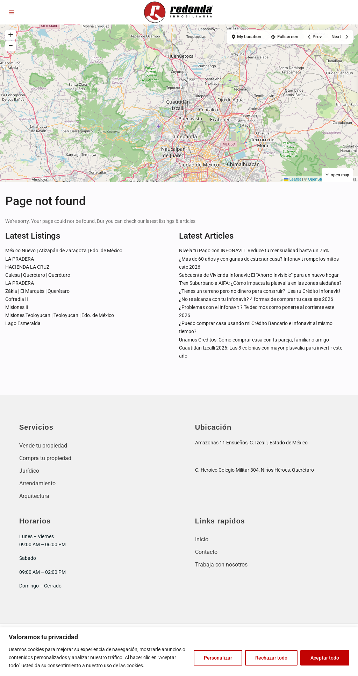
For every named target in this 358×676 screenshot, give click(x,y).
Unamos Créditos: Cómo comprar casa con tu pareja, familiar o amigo (254, 340)
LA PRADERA (19, 259)
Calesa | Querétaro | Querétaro (37, 275)
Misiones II (16, 307)
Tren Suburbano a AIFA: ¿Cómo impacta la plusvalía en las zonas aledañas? (260, 283)
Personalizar (218, 658)
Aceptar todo (324, 658)
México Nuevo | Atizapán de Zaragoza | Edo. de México (63, 250)
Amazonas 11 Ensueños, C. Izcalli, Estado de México (251, 442)
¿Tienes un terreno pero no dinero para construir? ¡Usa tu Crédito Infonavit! (259, 291)
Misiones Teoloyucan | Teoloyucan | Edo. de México (59, 315)
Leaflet (292, 179)
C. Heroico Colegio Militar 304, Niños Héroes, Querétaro (254, 470)
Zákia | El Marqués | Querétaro (37, 291)
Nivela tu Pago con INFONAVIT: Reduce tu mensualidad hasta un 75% (254, 250)
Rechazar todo (271, 658)
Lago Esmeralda (23, 323)
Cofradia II (16, 299)
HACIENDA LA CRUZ (27, 267)
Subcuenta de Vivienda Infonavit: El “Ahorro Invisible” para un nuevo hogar (259, 275)
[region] (179, 651)
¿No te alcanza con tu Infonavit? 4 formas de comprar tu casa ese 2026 (256, 299)
